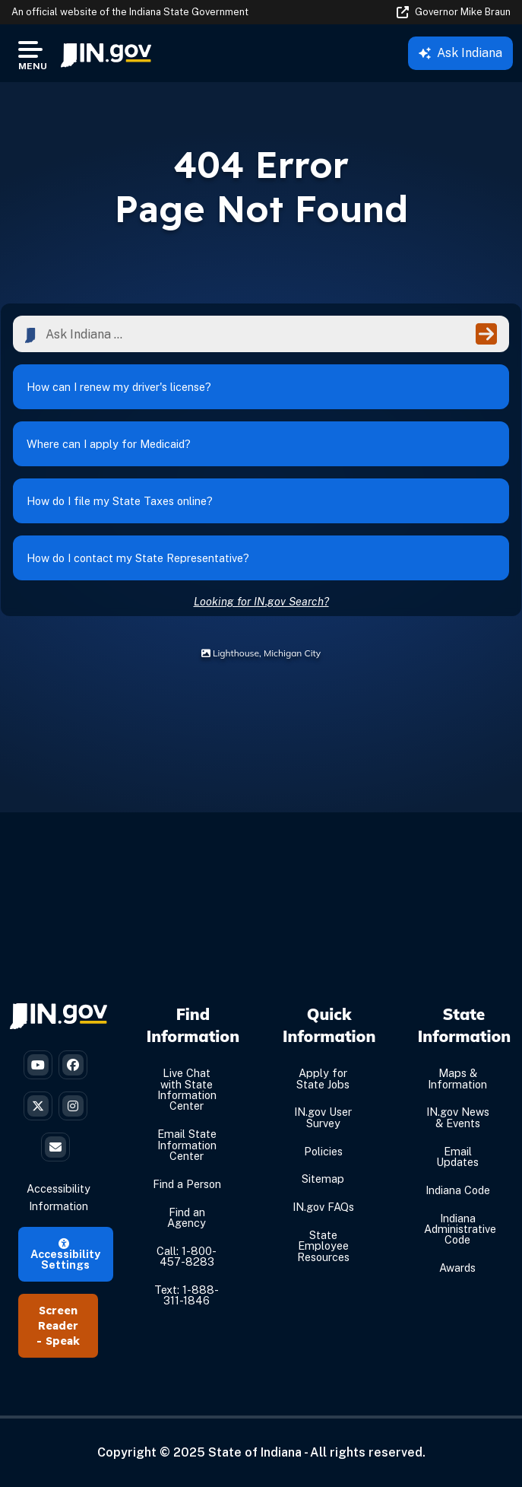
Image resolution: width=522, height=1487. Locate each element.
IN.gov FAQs (323, 1206)
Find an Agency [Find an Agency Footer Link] (186, 1217)
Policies (323, 1151)
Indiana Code (458, 1190)
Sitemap (323, 1178)
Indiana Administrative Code (460, 1229)
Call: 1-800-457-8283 (187, 1256)
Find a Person (187, 1183)
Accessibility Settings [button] (65, 1255)
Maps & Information (457, 1078)
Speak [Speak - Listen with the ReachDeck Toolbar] (63, 1341)
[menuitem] (106, 53)
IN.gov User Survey (323, 1117)
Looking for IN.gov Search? (261, 601)
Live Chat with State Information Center (187, 1089)
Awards (457, 1267)
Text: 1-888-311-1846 (186, 1295)
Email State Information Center (187, 1144)
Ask (460, 53)
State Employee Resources (323, 1245)
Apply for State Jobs (323, 1078)
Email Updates (457, 1156)
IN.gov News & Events (457, 1117)
